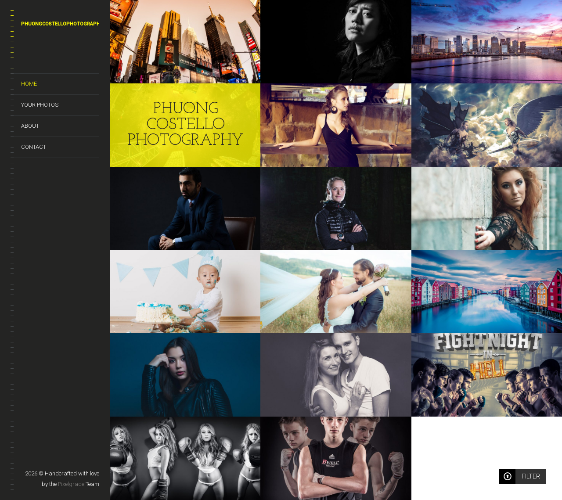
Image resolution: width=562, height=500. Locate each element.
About (30, 125)
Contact (33, 147)
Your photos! (40, 104)
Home (29, 83)
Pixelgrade (71, 484)
